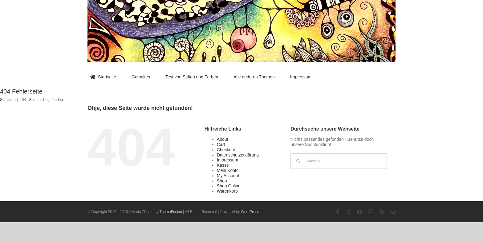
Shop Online (229, 185)
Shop (222, 180)
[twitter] (348, 211)
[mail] (393, 211)
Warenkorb (227, 191)
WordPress (250, 212)
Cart (221, 144)
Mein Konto (228, 170)
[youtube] (359, 211)
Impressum (227, 159)
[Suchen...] (338, 161)
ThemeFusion (170, 212)
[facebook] (337, 211)
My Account (228, 175)
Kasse (223, 165)
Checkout (226, 149)
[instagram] (370, 211)
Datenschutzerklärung (238, 154)
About (222, 139)
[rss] (382, 211)
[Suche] (298, 161)
